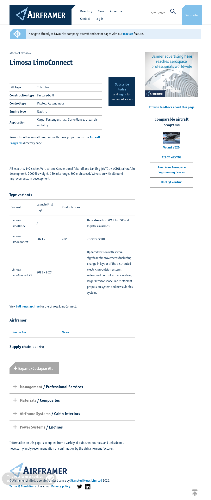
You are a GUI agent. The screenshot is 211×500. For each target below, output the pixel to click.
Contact (85, 19)
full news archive (28, 306)
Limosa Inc (19, 332)
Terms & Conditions (23, 486)
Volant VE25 (171, 147)
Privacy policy (60, 486)
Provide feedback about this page (171, 107)
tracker (128, 34)
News (101, 11)
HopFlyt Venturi (171, 182)
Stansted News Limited (86, 480)
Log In (99, 19)
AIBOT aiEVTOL (171, 157)
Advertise (116, 11)
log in (122, 94)
